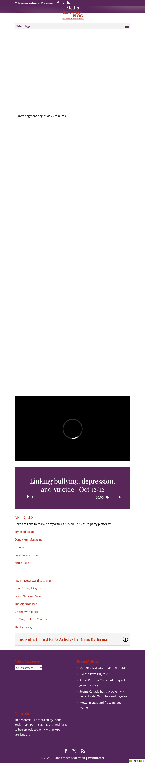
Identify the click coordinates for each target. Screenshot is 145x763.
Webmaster (96, 758)
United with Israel (27, 612)
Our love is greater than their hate (102, 668)
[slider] (115, 497)
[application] (72, 497)
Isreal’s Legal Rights (28, 588)
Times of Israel (24, 532)
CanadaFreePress (26, 555)
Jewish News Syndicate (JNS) (34, 581)
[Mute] (107, 497)
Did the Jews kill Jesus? (94, 674)
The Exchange (24, 627)
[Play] (28, 497)
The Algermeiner (26, 604)
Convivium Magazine (28, 539)
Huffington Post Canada (31, 619)
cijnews (20, 547)
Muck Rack (22, 563)
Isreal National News (28, 596)
